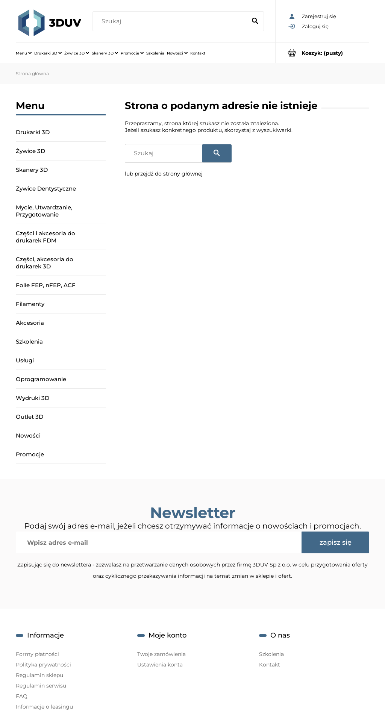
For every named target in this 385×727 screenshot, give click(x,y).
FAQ (21, 696)
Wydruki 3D (32, 397)
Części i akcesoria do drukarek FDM (45, 237)
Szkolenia (29, 341)
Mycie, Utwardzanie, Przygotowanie (44, 211)
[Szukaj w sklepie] (171, 21)
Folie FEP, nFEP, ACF (46, 285)
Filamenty (30, 303)
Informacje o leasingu (44, 706)
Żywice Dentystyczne (46, 188)
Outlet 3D (29, 416)
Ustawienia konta (160, 664)
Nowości (28, 435)
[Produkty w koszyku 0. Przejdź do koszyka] (322, 53)
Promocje (30, 454)
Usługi (25, 360)
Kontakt (269, 664)
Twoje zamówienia (161, 654)
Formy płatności (37, 654)
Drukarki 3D (33, 132)
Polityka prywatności (43, 664)
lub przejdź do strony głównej (164, 173)
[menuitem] (24, 53)
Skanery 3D (32, 169)
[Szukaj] (255, 21)
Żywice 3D (30, 150)
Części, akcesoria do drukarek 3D (44, 263)
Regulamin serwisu (41, 685)
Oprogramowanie (41, 379)
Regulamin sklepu (39, 675)
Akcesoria (30, 322)
